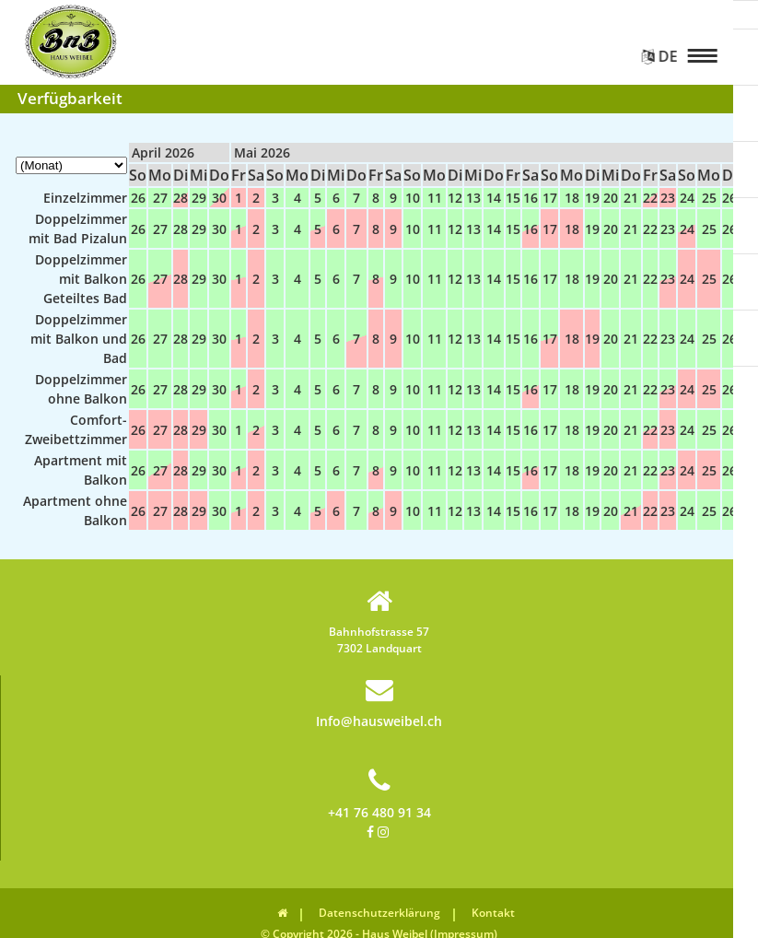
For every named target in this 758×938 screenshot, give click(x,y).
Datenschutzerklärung (379, 912)
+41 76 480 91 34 (379, 794)
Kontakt (493, 912)
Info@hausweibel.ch (379, 703)
